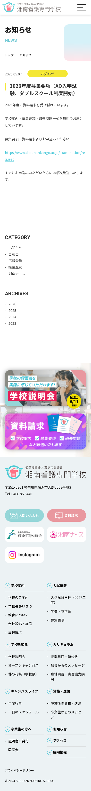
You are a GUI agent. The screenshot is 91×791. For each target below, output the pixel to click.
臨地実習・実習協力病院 (67, 677)
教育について (18, 614)
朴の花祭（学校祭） (23, 674)
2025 (12, 310)
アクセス (59, 740)
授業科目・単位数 (64, 656)
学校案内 (18, 585)
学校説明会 (16, 656)
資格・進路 (61, 691)
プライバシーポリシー (19, 770)
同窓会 (13, 749)
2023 (12, 323)
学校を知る (19, 644)
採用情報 (60, 752)
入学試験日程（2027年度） (67, 600)
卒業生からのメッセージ (67, 714)
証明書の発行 (18, 740)
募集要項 (57, 620)
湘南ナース (16, 273)
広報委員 (15, 260)
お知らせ (15, 247)
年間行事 (15, 703)
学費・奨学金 (61, 611)
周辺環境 (15, 632)
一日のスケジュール (23, 712)
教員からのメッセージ (68, 665)
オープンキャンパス (23, 665)
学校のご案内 (18, 597)
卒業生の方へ (21, 729)
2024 (12, 316)
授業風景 (15, 267)
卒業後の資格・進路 (66, 703)
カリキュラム (63, 644)
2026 (12, 303)
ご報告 (13, 254)
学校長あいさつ (20, 606)
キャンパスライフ (24, 691)
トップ (9, 55)
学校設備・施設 (20, 623)
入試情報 (60, 585)
